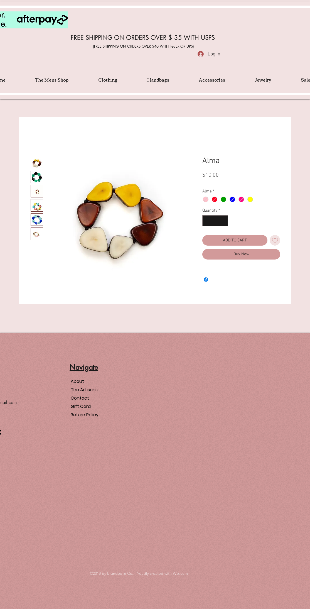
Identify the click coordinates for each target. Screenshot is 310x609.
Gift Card (81, 406)
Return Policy (85, 415)
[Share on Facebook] (206, 279)
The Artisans (84, 390)
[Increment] (223, 221)
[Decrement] (207, 221)
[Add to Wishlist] (275, 240)
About (77, 381)
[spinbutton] (215, 221)
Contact (80, 398)
